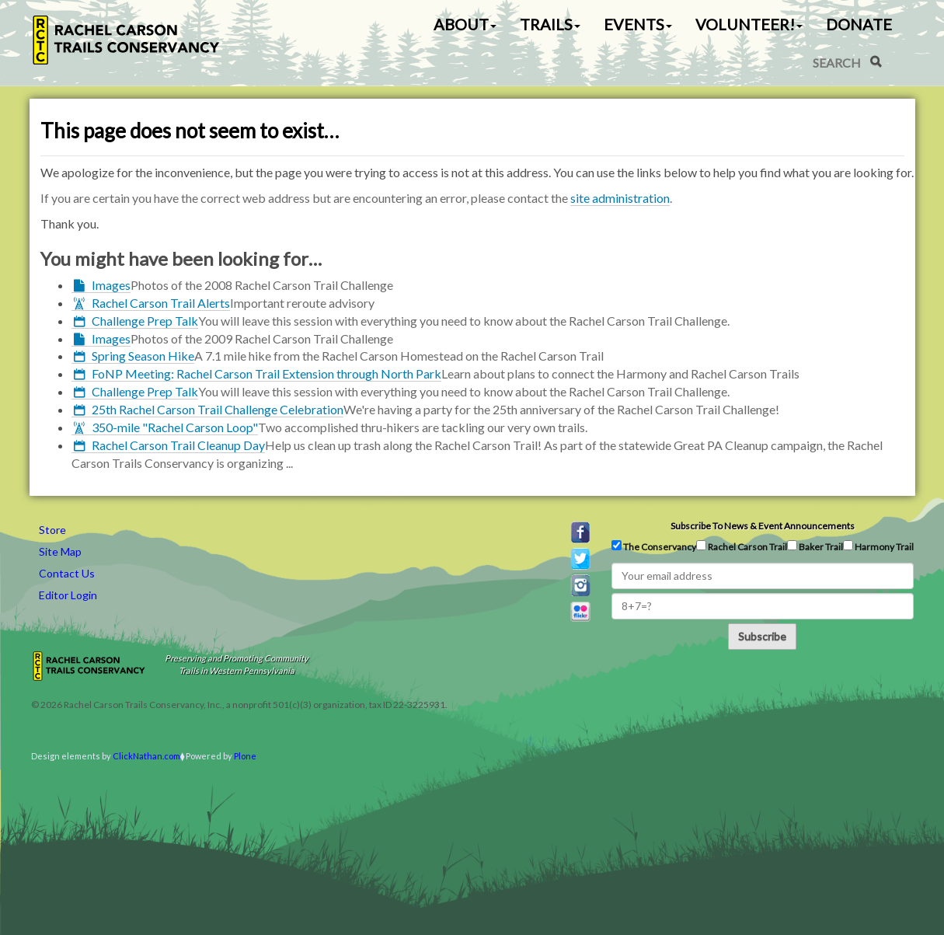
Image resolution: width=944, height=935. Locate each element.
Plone (245, 756)
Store (52, 529)
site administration (620, 197)
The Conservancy (653, 546)
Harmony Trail (878, 546)
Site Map (60, 551)
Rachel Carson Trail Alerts (161, 302)
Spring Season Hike (143, 355)
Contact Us (67, 573)
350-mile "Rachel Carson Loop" (175, 427)
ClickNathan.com (146, 756)
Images (111, 284)
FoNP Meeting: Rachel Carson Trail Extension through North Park (266, 373)
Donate (859, 24)
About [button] (465, 24)
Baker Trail (815, 546)
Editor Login (68, 595)
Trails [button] (550, 24)
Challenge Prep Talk (145, 320)
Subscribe (762, 636)
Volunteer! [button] (749, 24)
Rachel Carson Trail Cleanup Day (178, 445)
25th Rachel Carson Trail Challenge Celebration (217, 409)
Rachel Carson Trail (741, 546)
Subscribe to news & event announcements (763, 526)
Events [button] (638, 24)
